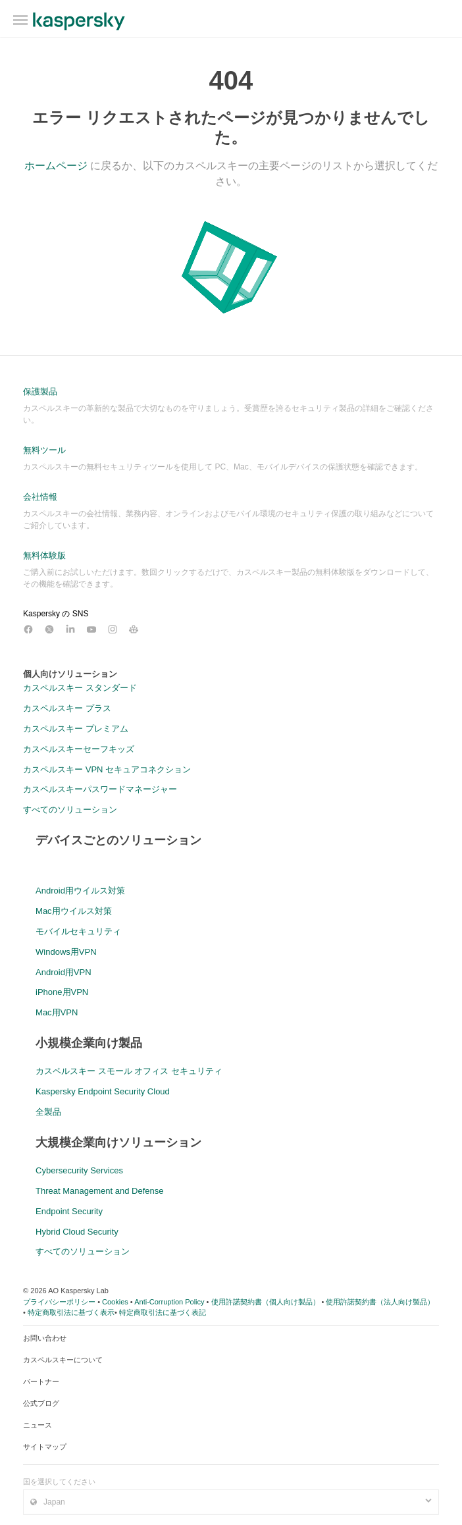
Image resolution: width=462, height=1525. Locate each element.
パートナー (41, 1381)
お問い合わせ (44, 1338)
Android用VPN (63, 972)
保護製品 (40, 391)
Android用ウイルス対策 (80, 891)
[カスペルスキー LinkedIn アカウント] (70, 629)
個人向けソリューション (70, 674)
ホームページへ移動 (79, 21)
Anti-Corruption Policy (169, 1302)
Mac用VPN (57, 1012)
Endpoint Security (69, 1211)
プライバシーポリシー (59, 1302)
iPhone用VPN (62, 992)
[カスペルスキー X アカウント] (49, 629)
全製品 (48, 1112)
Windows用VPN (66, 952)
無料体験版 (44, 555)
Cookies (115, 1302)
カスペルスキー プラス (67, 708)
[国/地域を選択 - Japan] (231, 1501)
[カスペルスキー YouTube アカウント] (91, 629)
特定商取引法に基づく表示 (71, 1312)
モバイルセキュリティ (78, 931)
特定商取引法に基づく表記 (162, 1312)
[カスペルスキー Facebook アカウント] (28, 629)
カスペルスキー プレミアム (75, 729)
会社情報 (40, 497)
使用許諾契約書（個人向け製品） (265, 1302)
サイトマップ (44, 1447)
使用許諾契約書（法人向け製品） (380, 1302)
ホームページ (56, 165)
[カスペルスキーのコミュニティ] (133, 629)
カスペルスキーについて (63, 1360)
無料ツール (44, 450)
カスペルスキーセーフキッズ (78, 749)
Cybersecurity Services (79, 1170)
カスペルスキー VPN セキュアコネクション (107, 769)
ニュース (37, 1425)
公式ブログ (41, 1403)
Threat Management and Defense (99, 1191)
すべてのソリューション (70, 810)
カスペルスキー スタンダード (80, 688)
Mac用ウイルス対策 (74, 911)
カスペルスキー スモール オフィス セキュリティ (129, 1071)
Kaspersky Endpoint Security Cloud (103, 1091)
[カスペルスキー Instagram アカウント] (112, 629)
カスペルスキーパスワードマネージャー (100, 789)
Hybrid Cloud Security (77, 1232)
